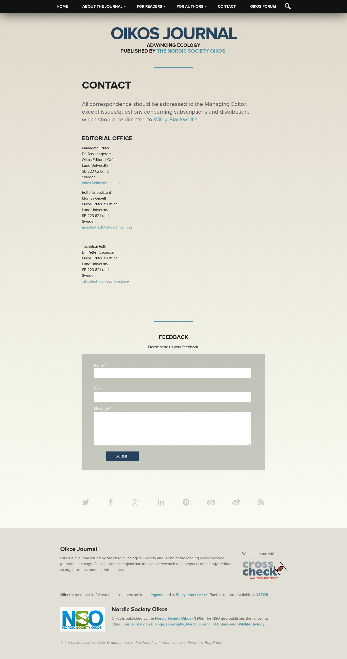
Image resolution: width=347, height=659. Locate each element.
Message (102, 408)
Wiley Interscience (192, 594)
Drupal (112, 642)
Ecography (175, 624)
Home (62, 6)
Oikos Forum (263, 6)
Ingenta (157, 594)
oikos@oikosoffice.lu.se (101, 182)
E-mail (100, 389)
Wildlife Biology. (251, 624)
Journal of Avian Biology (143, 624)
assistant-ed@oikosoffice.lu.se (107, 227)
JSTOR (262, 594)
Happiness (213, 642)
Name (100, 365)
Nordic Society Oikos (173, 618)
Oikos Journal (174, 33)
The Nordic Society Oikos (191, 51)
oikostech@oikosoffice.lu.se (105, 281)
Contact (227, 6)
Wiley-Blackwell (173, 119)
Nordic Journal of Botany (207, 624)
